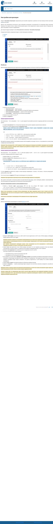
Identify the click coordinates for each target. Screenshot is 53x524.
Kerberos (3, 22)
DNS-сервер (30, 179)
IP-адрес (11, 181)
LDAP (7, 22)
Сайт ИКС (35, 3)
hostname (20, 108)
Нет (52, 307)
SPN (34, 134)
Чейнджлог (50, 3)
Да (49, 307)
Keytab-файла (27, 113)
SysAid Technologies (38, 522)
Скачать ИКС (42, 3)
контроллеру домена (26, 67)
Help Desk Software (20, 522)
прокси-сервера (20, 185)
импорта (23, 201)
